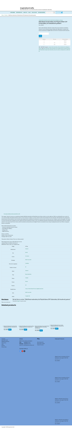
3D (25, 285)
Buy (40, 35)
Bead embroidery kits (52, 20)
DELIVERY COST (5, 340)
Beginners (58, 20)
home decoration (57, 49)
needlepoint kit (63, 49)
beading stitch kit (60, 48)
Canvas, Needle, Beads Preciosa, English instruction (34, 288)
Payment (3, 345)
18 (25, 266)
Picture (26, 281)
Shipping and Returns (5, 341)
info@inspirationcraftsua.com (29, 345)
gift (46, 49)
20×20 (26, 252)
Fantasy (61, 20)
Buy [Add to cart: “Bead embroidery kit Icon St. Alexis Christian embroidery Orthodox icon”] (56, 328)
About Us (25, 12)
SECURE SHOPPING (41, 12)
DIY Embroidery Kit (42, 49)
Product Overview (40, 344)
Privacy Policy (4, 346)
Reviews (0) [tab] (18, 213)
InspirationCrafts (27, 8)
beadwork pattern (67, 48)
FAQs (2, 344)
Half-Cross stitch (28, 259)
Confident (27, 263)
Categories (12, 12)
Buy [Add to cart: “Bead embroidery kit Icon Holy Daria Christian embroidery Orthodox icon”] (10, 329)
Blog (29, 12)
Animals (40, 20)
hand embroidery (51, 49)
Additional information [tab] (12, 213)
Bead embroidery (45, 20)
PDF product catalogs (41, 343)
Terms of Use (4, 342)
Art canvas (27, 256)
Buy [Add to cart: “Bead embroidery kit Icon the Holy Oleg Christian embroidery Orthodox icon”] (25, 329)
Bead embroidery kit (53, 48)
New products (19, 12)
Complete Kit (27, 295)
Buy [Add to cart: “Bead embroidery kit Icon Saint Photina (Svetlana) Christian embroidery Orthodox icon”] (41, 330)
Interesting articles (40, 342)
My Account (34, 12)
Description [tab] (6, 213)
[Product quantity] (44, 34)
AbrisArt (26, 248)
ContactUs (3, 338)
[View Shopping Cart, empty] (59, 12)
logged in (18, 301)
